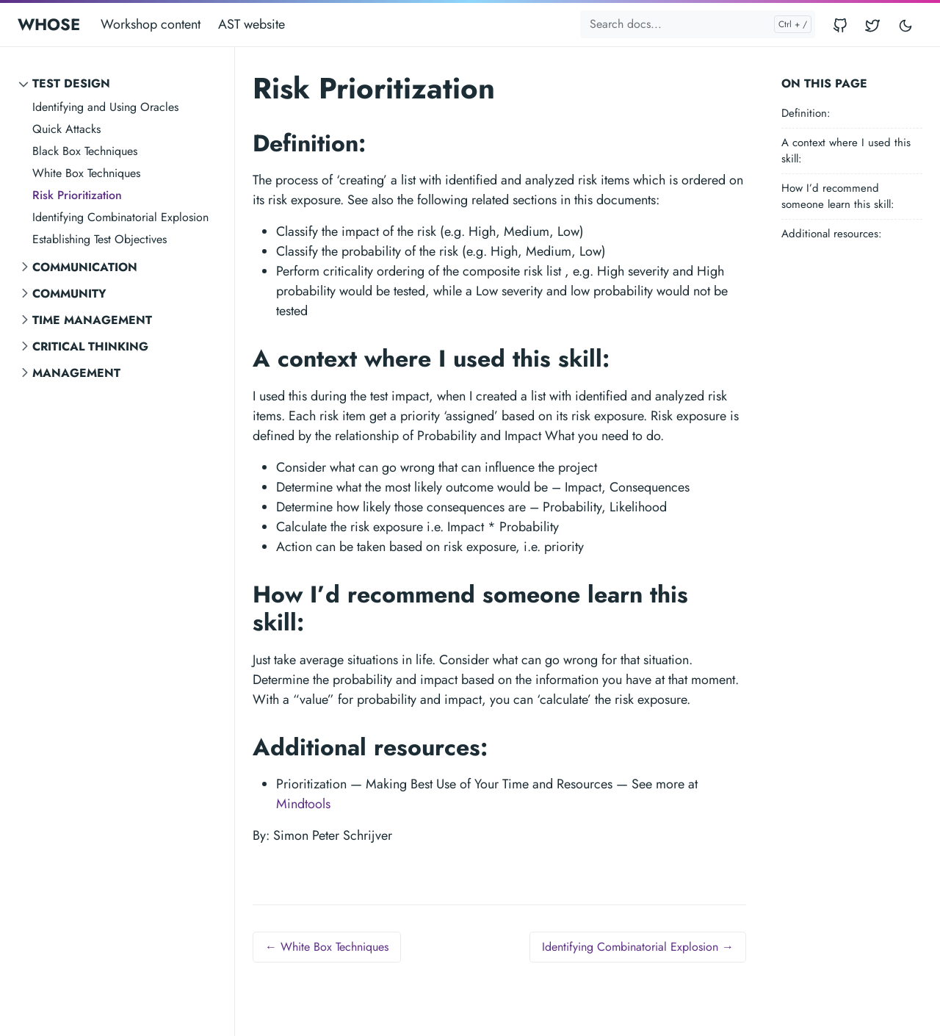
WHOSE (49, 24)
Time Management (92, 320)
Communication (84, 267)
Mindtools (303, 803)
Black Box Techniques (84, 151)
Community (69, 293)
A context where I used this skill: (846, 151)
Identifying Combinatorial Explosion (120, 217)
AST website (251, 24)
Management (76, 372)
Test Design (71, 83)
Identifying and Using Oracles (105, 106)
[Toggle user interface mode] (905, 24)
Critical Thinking (90, 346)
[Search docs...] (697, 24)
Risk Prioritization (77, 195)
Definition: (806, 113)
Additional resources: (831, 234)
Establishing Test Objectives (99, 239)
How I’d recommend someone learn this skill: (837, 196)
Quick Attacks (66, 128)
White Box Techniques (86, 173)
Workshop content (150, 24)
